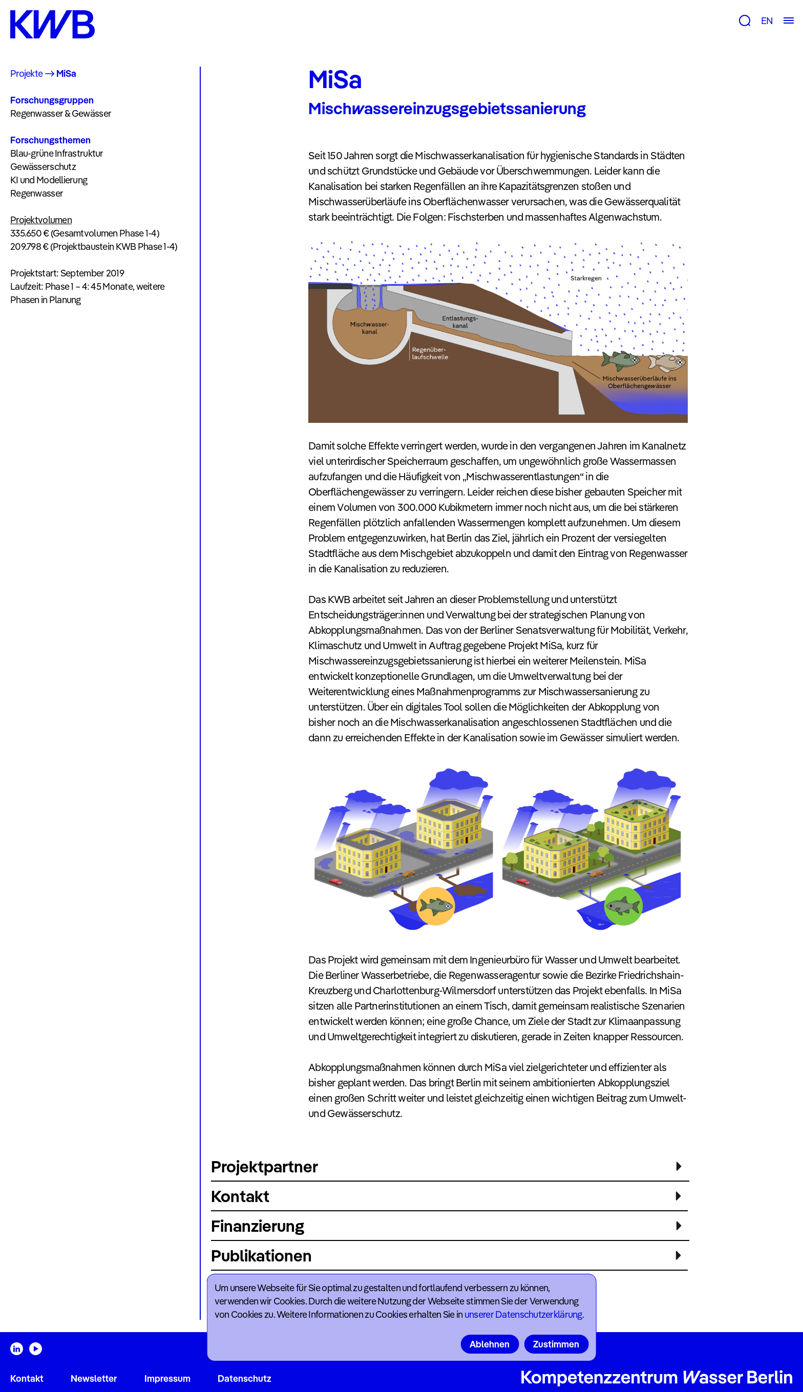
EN (767, 21)
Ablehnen (490, 1344)
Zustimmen (556, 1344)
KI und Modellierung (48, 180)
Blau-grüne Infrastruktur (56, 153)
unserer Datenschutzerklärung (523, 1314)
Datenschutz (244, 1378)
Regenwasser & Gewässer (60, 113)
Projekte (26, 73)
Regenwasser (36, 193)
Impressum (167, 1378)
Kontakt (27, 1378)
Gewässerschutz (43, 167)
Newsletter (94, 1378)
